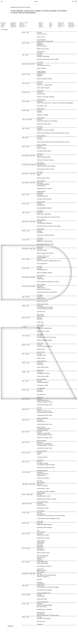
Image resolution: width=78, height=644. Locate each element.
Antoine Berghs (71, 24)
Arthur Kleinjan (71, 26)
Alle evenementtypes (24, 22)
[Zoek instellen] (72, 1)
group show (22, 24)
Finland (50, 25)
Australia (41, 24)
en (74, 1)
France (50, 26)
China (50, 22)
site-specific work (23, 25)
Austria (40, 23)
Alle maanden (4, 22)
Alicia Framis (61, 23)
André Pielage (71, 23)
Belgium (41, 25)
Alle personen (61, 22)
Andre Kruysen (71, 22)
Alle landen (42, 22)
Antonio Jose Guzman (72, 25)
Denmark (51, 24)
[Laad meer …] (11, 626)
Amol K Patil (61, 24)
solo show (22, 26)
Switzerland (41, 26)
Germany (51, 23)
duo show (22, 23)
